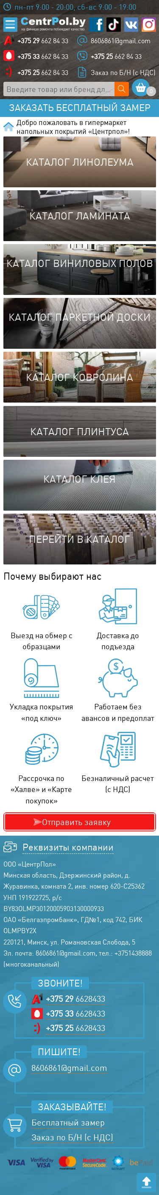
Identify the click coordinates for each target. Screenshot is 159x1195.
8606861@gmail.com (121, 40)
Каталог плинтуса (79, 431)
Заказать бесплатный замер (80, 107)
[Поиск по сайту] (121, 89)
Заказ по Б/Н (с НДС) (123, 72)
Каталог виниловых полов (79, 263)
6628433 (75, 998)
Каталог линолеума (80, 162)
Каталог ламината (79, 215)
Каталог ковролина (79, 377)
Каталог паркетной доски (79, 317)
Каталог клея (79, 478)
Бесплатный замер (68, 1122)
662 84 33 (42, 40)
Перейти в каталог (79, 539)
